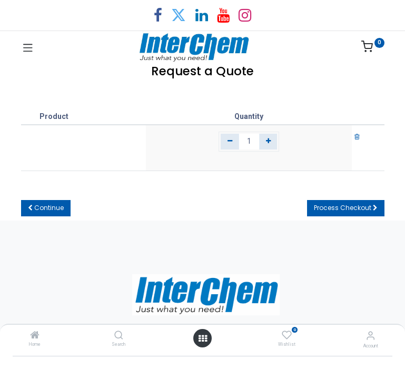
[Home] (34, 336)
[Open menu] (203, 338)
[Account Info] (371, 336)
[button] (46, 208)
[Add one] (268, 141)
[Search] (119, 336)
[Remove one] (230, 141)
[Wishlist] (287, 335)
